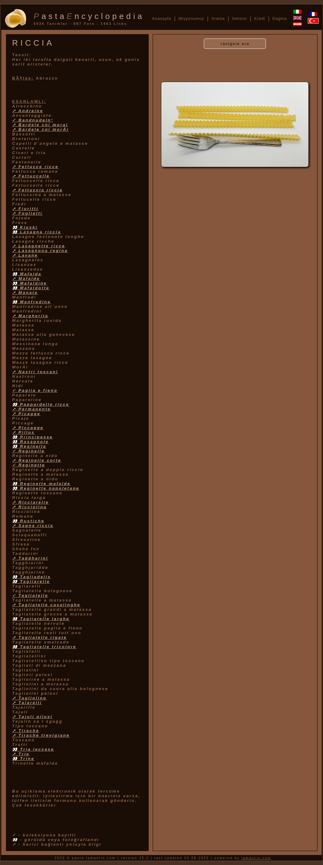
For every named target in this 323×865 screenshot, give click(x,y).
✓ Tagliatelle (30, 595)
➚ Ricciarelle (30, 502)
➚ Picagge (26, 413)
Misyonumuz (191, 18)
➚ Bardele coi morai (40, 124)
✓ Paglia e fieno (34, 390)
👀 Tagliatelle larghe (41, 618)
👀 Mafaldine (29, 283)
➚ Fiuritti (25, 208)
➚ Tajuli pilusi (32, 716)
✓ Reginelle (28, 451)
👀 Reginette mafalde (41, 483)
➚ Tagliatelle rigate (39, 637)
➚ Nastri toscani (35, 371)
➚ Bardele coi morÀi (40, 129)
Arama (218, 18)
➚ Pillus (23, 432)
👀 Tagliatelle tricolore (44, 646)
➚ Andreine (27, 110)
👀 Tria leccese (33, 749)
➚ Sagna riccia (32, 525)
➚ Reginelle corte (36, 460)
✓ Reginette (28, 465)
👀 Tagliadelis (31, 576)
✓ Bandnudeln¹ (32, 120)
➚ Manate (25, 292)
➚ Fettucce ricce (35, 166)
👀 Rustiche (28, 521)
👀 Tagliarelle (31, 581)
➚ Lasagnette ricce (38, 246)
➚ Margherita (30, 316)
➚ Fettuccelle (31, 176)
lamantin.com (256, 858)
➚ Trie (20, 754)
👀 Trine (23, 758)
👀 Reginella (29, 446)
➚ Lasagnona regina (40, 250)
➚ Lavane (25, 255)
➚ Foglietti (27, 213)
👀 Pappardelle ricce (40, 404)
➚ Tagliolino (29, 698)
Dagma (279, 18)
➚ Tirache (25, 730)
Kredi (259, 18)
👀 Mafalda (27, 274)
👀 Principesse (32, 437)
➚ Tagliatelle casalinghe (46, 604)
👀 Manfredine (31, 302)
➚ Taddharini (30, 558)
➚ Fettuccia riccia (37, 190)
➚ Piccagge (28, 427)
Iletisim (239, 18)
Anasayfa (161, 18)
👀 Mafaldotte (31, 288)
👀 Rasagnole (30, 441)
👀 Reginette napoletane (45, 488)
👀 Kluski (25, 227)
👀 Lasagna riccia (36, 232)
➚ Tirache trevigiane (41, 735)
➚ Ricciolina (29, 507)
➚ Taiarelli (27, 702)
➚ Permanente (31, 409)
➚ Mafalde (26, 278)
